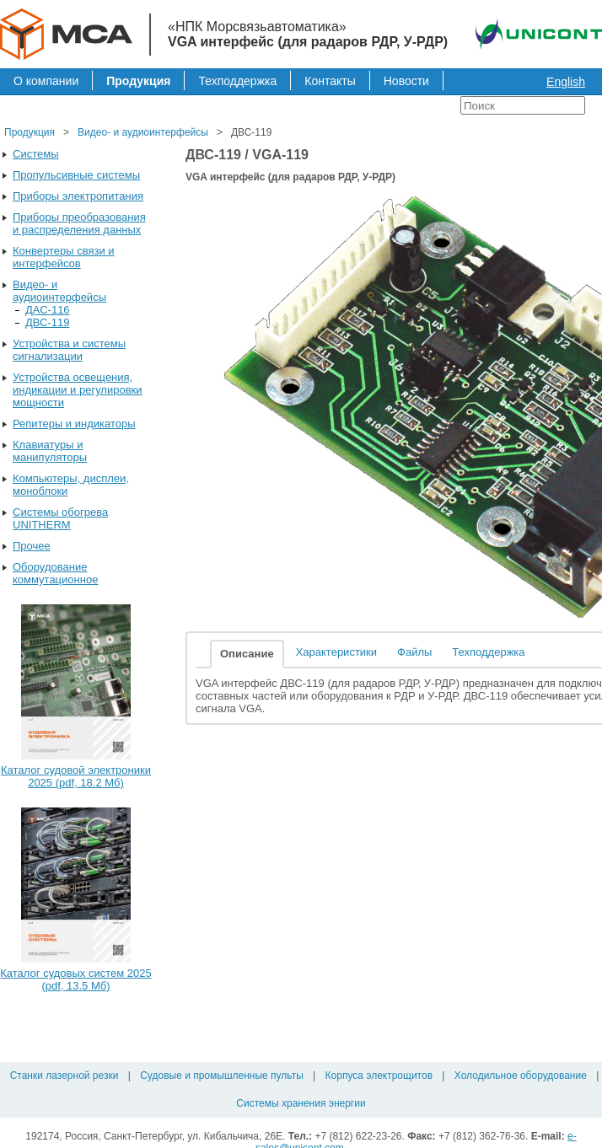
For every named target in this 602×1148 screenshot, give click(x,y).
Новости (406, 81)
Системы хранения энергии (300, 1103)
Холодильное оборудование (520, 1075)
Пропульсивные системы (76, 175)
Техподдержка (237, 81)
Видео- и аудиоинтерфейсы (143, 132)
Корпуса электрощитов (379, 1075)
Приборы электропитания (78, 196)
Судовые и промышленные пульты (222, 1075)
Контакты (329, 81)
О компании (45, 81)
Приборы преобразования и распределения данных (79, 223)
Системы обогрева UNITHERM (60, 518)
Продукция (138, 81)
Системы (35, 154)
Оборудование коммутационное (55, 573)
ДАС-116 (47, 309)
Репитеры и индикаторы (74, 423)
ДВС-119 (47, 322)
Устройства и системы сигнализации (69, 349)
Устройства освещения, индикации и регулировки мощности (77, 390)
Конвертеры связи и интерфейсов (64, 257)
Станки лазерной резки (64, 1075)
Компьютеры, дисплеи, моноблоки (71, 484)
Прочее (32, 545)
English (565, 82)
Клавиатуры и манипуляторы (50, 451)
